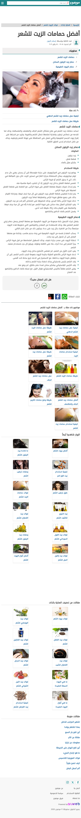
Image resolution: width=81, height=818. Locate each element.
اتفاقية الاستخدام (73, 793)
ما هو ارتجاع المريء (71, 753)
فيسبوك (58, 296)
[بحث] (67, 3)
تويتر (51, 296)
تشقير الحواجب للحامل (70, 722)
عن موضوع (59, 788)
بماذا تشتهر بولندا (72, 727)
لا (37, 285)
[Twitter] (73, 782)
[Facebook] (78, 782)
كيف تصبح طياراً (73, 763)
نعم (44, 285)
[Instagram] (67, 782)
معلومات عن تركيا (72, 743)
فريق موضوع (58, 798)
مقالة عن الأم (74, 737)
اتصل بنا (77, 788)
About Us (76, 798)
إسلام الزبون (51, 41)
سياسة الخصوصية (56, 793)
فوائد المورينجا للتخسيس (69, 758)
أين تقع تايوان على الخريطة (68, 748)
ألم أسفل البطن (73, 768)
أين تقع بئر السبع (72, 732)
